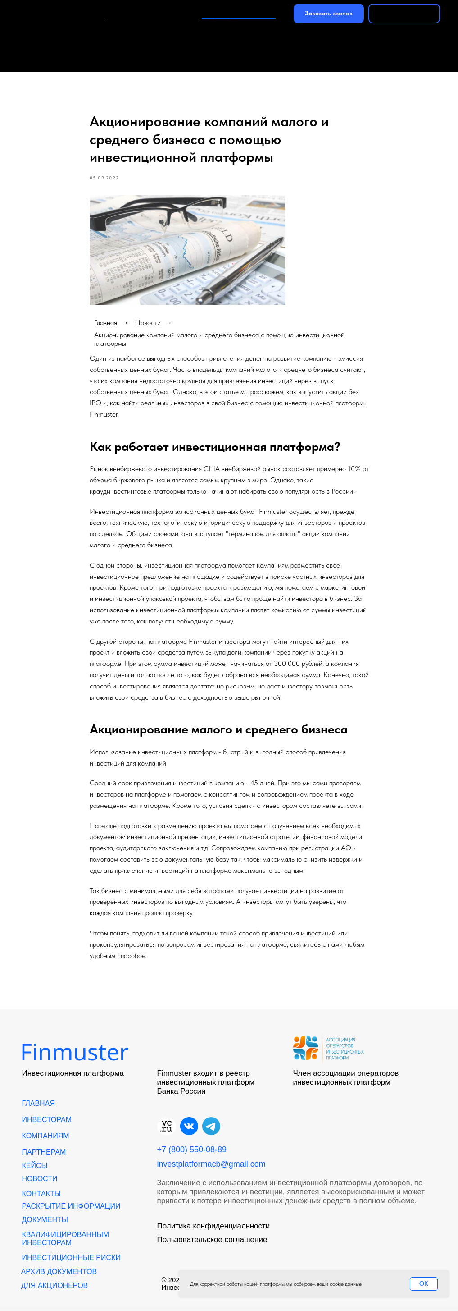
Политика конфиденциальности (213, 1230)
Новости (98, 61)
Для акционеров (54, 1289)
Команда (34, 61)
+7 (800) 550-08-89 (239, 13)
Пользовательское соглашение (212, 1243)
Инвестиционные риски (71, 1261)
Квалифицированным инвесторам (65, 1243)
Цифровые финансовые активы (383, 61)
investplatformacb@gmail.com (211, 1168)
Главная (32, 38)
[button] (329, 14)
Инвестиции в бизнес (254, 61)
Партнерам (363, 38)
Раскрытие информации (71, 1210)
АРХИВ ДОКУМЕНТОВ (59, 1275)
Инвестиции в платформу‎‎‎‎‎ (154, 13)
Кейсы (428, 38)
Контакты (164, 61)
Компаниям (288, 38)
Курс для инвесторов (197, 38)
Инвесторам (102, 38)
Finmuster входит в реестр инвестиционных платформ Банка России (205, 1086)
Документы (45, 1224)
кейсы (35, 1169)
